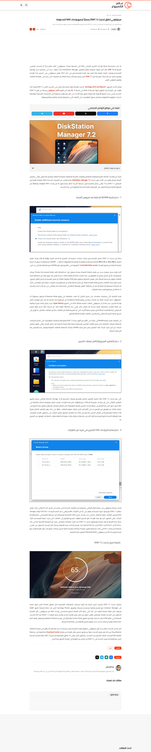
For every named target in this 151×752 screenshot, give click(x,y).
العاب (60, 5)
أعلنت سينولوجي (53, 90)
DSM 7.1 (89, 76)
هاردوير (35, 5)
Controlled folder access (89, 265)
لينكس (67, 5)
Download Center (52, 632)
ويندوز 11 (88, 5)
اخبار (108, 15)
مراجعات (42, 5)
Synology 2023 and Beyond (95, 86)
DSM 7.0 (111, 69)
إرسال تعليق (114, 694)
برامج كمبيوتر (103, 5)
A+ (34, 29)
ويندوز (95, 5)
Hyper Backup (58, 303)
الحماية (73, 5)
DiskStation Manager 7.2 (81, 180)
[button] (111, 657)
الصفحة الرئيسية (116, 15)
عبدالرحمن (113, 29)
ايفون (48, 5)
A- (31, 29)
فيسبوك (80, 5)
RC (72, 90)
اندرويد (54, 5)
